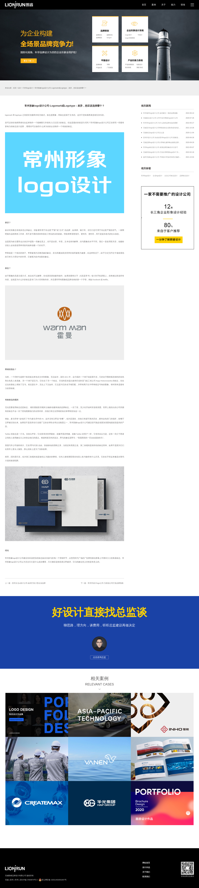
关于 (163, 5)
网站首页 (146, 863)
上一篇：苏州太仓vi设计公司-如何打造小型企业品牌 (25, 583)
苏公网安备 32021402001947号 (53, 879)
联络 (183, 5)
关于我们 (146, 872)
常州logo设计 (28, 88)
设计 (19, 88)
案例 (154, 5)
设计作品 (146, 867)
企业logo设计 (157, 176)
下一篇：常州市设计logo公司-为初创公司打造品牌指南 (102, 583)
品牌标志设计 (184, 176)
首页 (144, 5)
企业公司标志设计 (170, 176)
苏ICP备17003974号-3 (29, 880)
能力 (173, 5)
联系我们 (146, 877)
